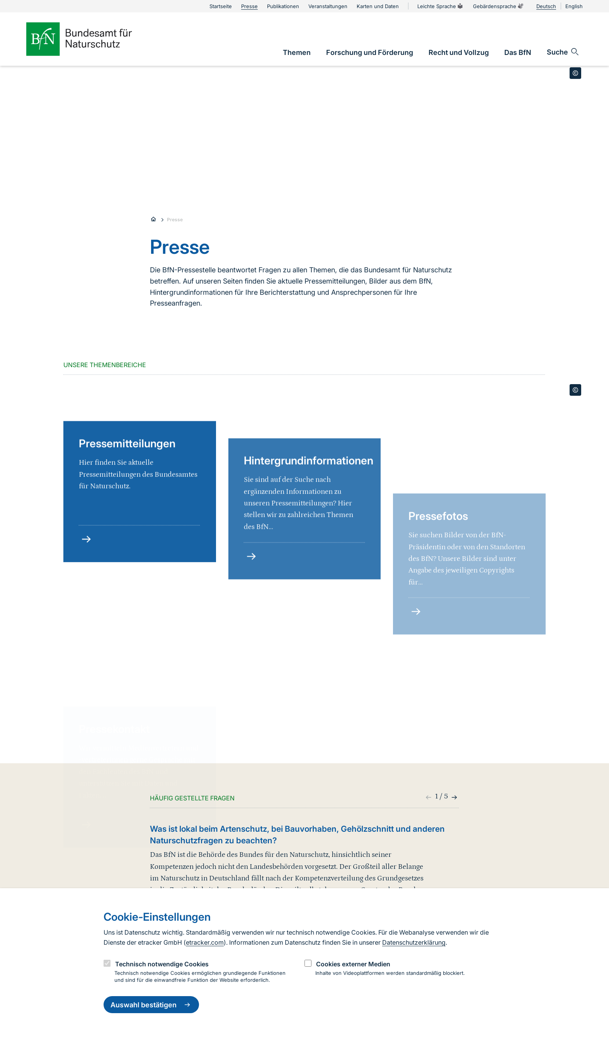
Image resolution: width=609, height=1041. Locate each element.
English (574, 6)
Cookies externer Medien (353, 964)
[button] (453, 797)
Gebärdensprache (498, 6)
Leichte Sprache (440, 6)
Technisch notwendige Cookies (162, 964)
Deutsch (546, 6)
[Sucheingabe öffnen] (563, 52)
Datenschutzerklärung (414, 942)
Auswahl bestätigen (151, 1004)
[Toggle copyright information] (575, 73)
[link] (297, 52)
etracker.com (205, 942)
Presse (175, 219)
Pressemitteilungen (127, 502)
